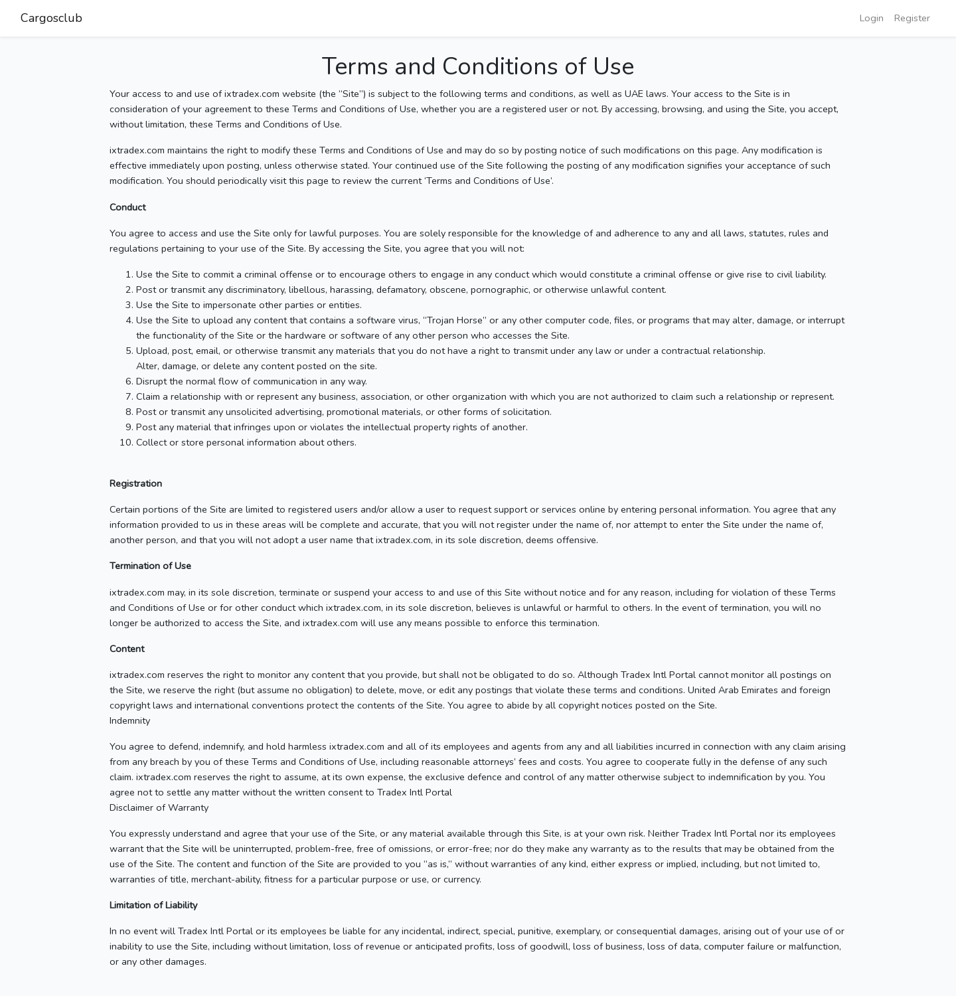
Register (912, 18)
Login (872, 18)
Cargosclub (51, 18)
